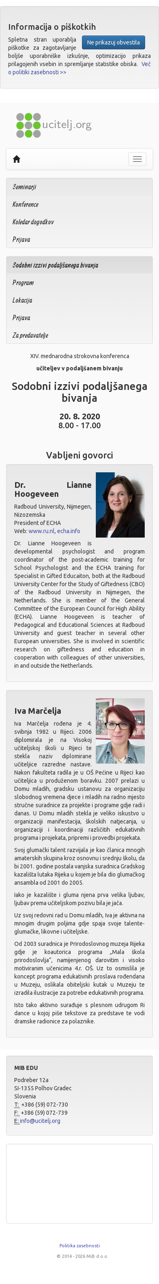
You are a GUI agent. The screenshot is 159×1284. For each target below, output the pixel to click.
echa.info (68, 531)
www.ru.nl (42, 531)
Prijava (21, 239)
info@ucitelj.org (40, 1121)
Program (23, 282)
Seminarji (24, 186)
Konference (25, 204)
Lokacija (22, 300)
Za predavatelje (30, 335)
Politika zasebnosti (80, 1245)
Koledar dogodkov (33, 221)
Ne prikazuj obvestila (113, 42)
